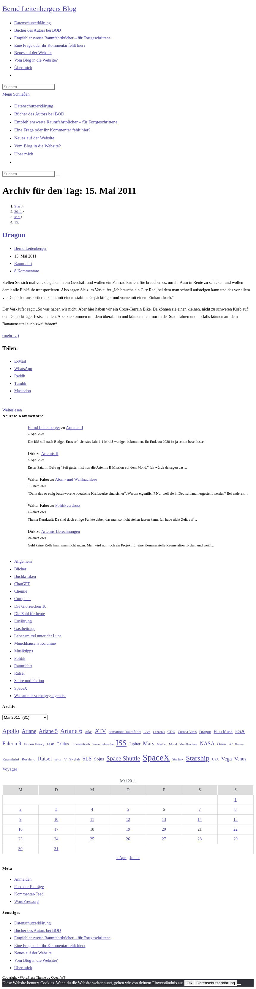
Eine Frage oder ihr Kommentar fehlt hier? (52, 130)
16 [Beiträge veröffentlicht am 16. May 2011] (20, 829)
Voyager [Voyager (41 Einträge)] (9, 769)
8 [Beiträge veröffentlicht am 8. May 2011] (236, 809)
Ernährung (23, 621)
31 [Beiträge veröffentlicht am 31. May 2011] (56, 849)
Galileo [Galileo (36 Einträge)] (63, 744)
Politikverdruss (67, 505)
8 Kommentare (26, 271)
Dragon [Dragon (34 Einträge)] (205, 731)
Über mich (23, 154)
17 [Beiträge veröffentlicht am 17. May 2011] (56, 829)
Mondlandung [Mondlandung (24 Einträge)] (188, 744)
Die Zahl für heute (29, 614)
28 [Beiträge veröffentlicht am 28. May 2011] (199, 839)
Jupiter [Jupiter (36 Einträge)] (134, 744)
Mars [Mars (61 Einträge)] (148, 744)
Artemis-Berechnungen (60, 531)
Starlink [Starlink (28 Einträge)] (178, 759)
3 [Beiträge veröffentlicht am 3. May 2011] (56, 809)
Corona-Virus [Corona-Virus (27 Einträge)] (187, 732)
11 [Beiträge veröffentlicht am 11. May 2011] (92, 819)
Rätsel (19, 673)
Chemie (20, 591)
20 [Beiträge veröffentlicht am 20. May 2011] (164, 829)
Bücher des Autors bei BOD (39, 114)
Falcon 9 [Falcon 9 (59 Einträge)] (11, 744)
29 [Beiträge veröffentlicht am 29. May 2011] (235, 839)
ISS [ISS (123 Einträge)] (121, 743)
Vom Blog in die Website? (37, 146)
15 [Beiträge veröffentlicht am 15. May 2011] (235, 819)
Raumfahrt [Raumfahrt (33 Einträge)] (10, 759)
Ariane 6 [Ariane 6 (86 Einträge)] (71, 730)
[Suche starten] (58, 175)
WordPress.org (26, 901)
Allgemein (23, 561)
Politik (19, 658)
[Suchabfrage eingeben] (28, 87)
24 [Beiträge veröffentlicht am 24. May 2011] (56, 839)
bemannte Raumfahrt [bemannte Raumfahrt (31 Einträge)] (125, 732)
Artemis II (74, 427)
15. (16, 222)
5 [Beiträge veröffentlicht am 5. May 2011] (128, 809)
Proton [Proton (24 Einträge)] (239, 744)
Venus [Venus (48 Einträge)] (240, 759)
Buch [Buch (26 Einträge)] (147, 732)
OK (189, 983)
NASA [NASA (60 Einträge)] (207, 744)
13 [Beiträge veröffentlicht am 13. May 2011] (164, 819)
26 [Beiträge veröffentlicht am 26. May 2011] (128, 839)
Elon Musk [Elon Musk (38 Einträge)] (223, 731)
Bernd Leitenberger (30, 248)
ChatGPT (22, 584)
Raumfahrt (23, 263)
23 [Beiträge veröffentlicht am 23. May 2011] (20, 839)
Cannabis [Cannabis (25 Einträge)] (159, 732)
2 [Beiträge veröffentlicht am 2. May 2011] (20, 809)
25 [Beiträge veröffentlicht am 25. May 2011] (92, 839)
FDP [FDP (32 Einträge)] (50, 744)
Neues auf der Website (34, 138)
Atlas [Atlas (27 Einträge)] (88, 732)
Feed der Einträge (29, 887)
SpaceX (20, 688)
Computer (22, 598)
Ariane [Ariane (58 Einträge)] (29, 731)
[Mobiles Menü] (15, 94)
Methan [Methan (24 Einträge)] (162, 744)
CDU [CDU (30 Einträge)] (171, 732)
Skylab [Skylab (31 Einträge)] (74, 759)
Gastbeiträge (24, 628)
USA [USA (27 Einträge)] (215, 759)
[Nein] (239, 984)
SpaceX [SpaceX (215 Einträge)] (156, 757)
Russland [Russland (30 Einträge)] (28, 759)
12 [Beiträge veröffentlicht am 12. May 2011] (128, 819)
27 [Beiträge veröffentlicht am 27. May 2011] (164, 839)
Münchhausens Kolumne (35, 643)
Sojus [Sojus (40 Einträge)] (99, 759)
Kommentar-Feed (28, 894)
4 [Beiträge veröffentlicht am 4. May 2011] (92, 809)
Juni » (134, 857)
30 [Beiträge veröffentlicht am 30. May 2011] (20, 849)
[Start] (18, 206)
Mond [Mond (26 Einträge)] (173, 744)
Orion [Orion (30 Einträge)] (221, 744)
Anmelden (22, 879)
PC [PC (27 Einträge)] (230, 744)
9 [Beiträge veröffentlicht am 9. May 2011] (20, 819)
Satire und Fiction (29, 680)
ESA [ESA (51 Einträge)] (240, 731)
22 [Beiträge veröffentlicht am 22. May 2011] (235, 829)
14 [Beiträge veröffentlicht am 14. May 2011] (199, 819)
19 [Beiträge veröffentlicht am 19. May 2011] (128, 829)
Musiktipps (23, 651)
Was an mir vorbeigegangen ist (40, 696)
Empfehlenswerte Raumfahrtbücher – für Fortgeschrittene (65, 122)
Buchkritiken (25, 576)
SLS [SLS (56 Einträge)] (87, 759)
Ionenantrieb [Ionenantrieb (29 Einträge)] (80, 744)
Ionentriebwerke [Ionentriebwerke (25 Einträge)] (102, 744)
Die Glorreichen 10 (30, 606)
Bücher (20, 569)
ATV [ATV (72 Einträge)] (100, 731)
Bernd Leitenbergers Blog (39, 8)
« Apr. (121, 857)
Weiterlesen (12, 410)
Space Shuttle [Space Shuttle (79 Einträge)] (123, 758)
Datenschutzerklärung (33, 106)
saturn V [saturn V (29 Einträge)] (60, 759)
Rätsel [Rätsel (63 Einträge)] (45, 758)
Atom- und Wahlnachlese (76, 479)
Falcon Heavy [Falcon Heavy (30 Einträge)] (34, 744)
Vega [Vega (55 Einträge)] (226, 759)
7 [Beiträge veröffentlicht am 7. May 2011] (200, 809)
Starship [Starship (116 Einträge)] (197, 758)
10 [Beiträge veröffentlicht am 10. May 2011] (56, 819)
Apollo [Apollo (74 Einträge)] (10, 731)
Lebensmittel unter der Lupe (37, 636)
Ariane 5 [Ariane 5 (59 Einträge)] (48, 731)
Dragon (13, 235)
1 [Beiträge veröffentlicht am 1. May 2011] (236, 799)
